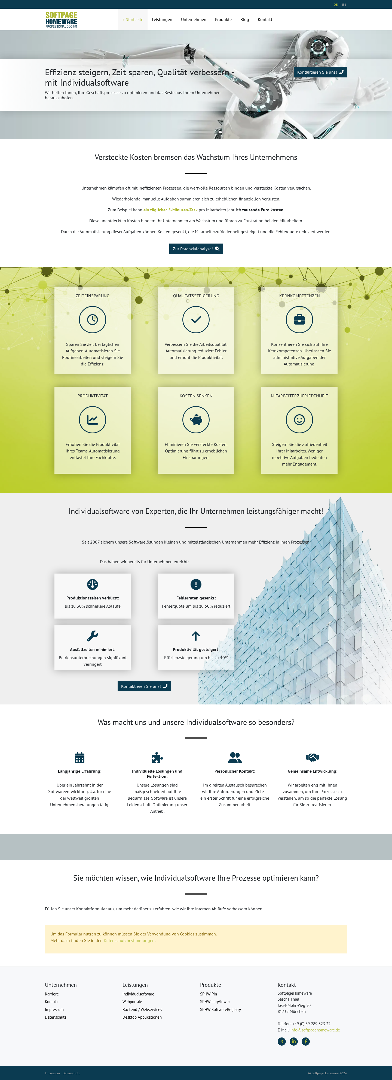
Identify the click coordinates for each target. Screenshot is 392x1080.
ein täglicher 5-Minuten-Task (170, 209)
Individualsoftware (138, 994)
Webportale (132, 1001)
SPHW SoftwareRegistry (220, 1009)
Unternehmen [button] (193, 19)
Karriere (52, 994)
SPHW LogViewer (215, 1001)
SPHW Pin (208, 994)
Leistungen (162, 19)
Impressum (54, 1009)
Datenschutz (55, 1017)
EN (344, 4)
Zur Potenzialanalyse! (196, 248)
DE (336, 4)
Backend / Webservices (142, 1009)
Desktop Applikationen (142, 1017)
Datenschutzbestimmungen (129, 940)
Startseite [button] (134, 19)
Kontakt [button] (265, 19)
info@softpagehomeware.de (315, 1030)
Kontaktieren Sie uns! (320, 72)
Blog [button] (244, 19)
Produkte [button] (223, 19)
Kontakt (51, 1001)
